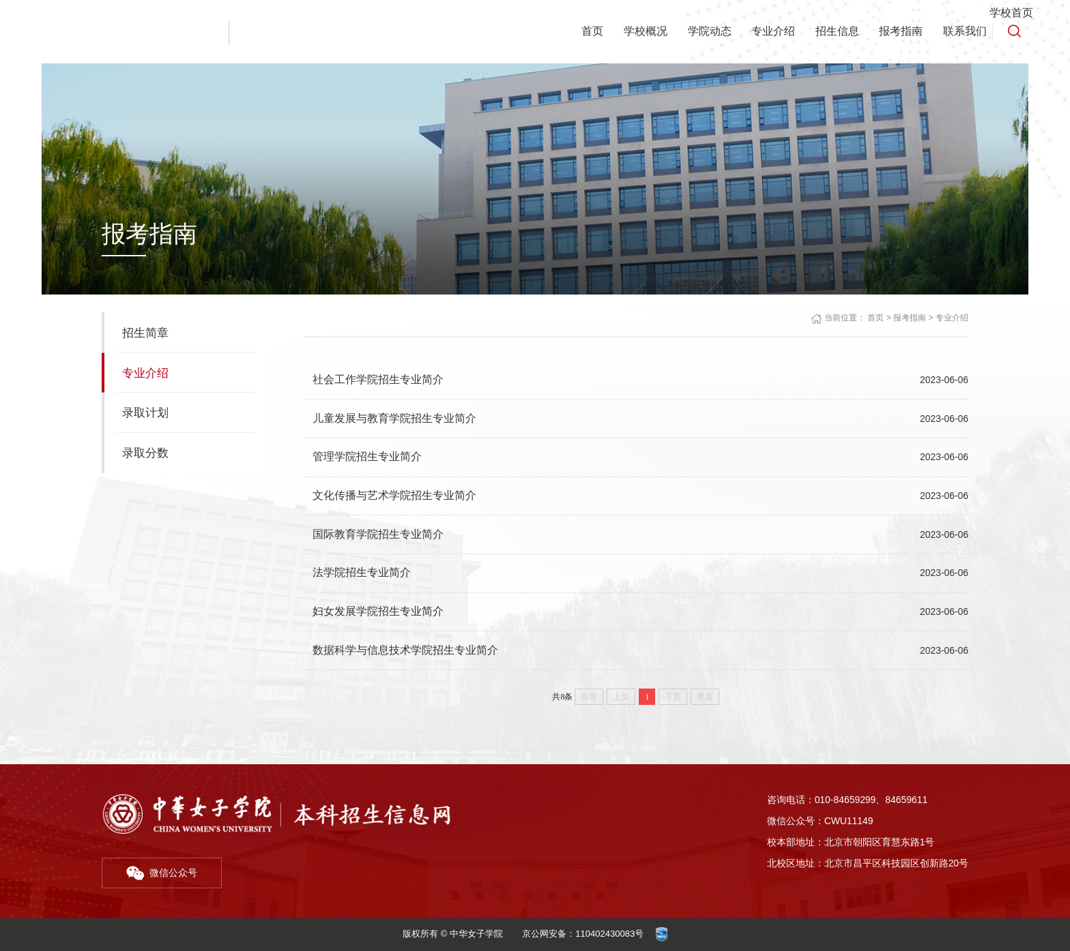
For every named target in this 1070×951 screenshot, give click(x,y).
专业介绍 (768, 31)
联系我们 (963, 31)
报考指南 (899, 31)
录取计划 (145, 412)
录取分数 (145, 452)
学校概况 (639, 31)
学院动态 (703, 31)
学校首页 (1011, 12)
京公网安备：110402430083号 (583, 934)
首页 (584, 31)
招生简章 (145, 332)
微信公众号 (162, 870)
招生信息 (833, 31)
